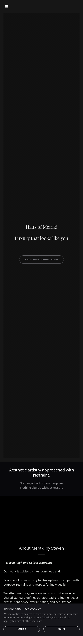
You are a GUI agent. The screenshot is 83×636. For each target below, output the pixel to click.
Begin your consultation (41, 259)
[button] (12, 6)
